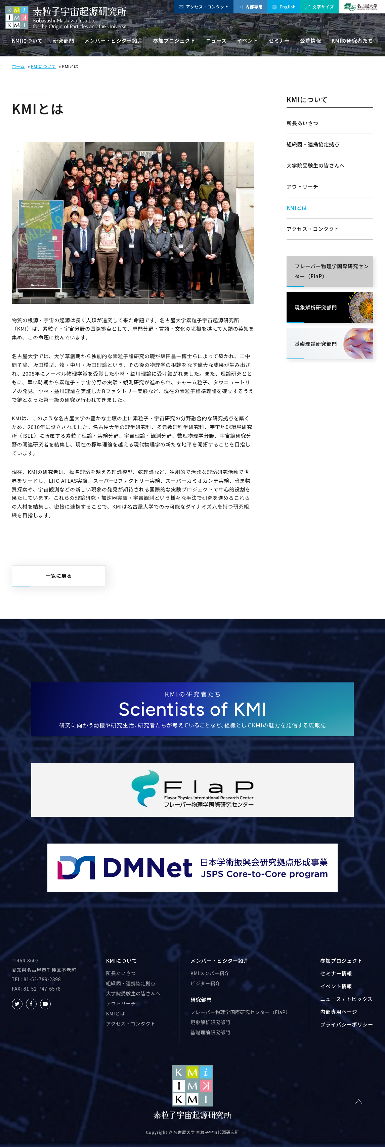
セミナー (279, 40)
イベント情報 (336, 986)
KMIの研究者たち (352, 40)
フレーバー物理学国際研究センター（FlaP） (240, 1012)
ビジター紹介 (205, 983)
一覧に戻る (58, 575)
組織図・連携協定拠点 (313, 144)
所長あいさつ (302, 123)
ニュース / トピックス (346, 998)
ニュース (216, 40)
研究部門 (63, 40)
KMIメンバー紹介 (209, 973)
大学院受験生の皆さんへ (316, 165)
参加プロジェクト (174, 40)
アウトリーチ (302, 186)
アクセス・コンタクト (204, 6)
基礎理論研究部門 (210, 1032)
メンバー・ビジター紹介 (113, 40)
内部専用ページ (338, 1011)
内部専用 (250, 6)
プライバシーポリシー (346, 1024)
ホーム (18, 66)
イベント (247, 40)
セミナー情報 (336, 973)
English (284, 6)
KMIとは (297, 207)
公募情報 (310, 40)
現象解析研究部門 (210, 1022)
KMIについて (27, 40)
